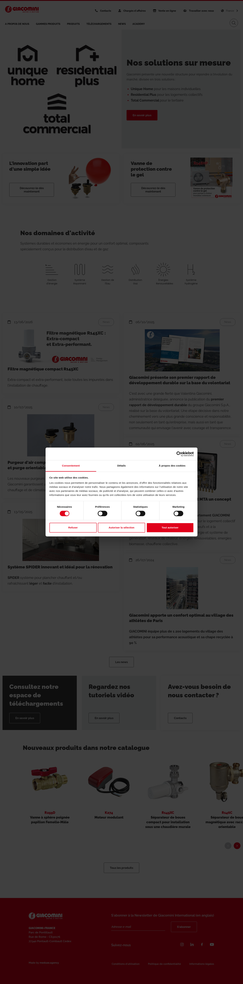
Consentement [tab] (71, 465)
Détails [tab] (121, 465)
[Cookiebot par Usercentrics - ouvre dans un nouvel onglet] (179, 453)
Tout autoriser (170, 527)
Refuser (73, 527)
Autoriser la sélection (121, 527)
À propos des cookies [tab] (172, 465)
